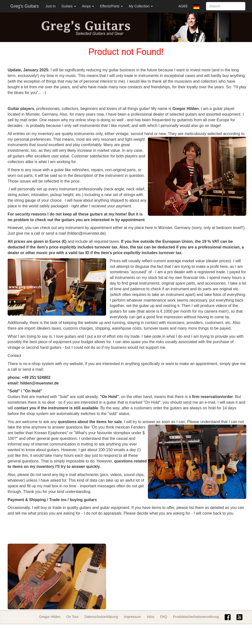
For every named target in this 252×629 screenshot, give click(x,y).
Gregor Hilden (50, 617)
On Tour (72, 617)
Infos (150, 617)
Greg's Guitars (24, 6)
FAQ (163, 617)
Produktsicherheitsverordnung (196, 617)
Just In (50, 6)
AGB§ (183, 6)
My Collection (141, 6)
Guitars (69, 6)
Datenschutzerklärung (101, 617)
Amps (88, 6)
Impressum (132, 617)
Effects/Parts (111, 6)
